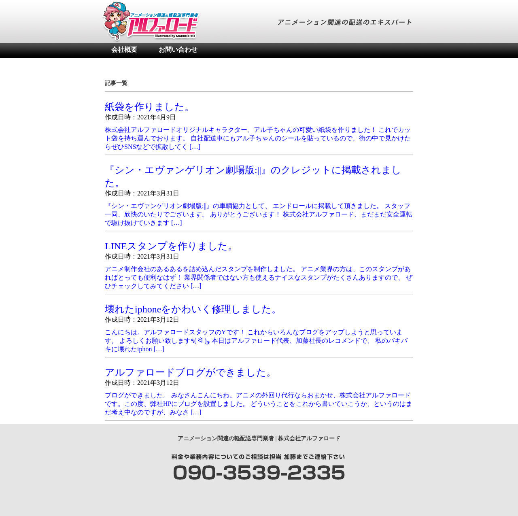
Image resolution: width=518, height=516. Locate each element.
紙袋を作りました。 (149, 107)
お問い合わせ (178, 49)
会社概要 (124, 49)
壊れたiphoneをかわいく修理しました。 (193, 309)
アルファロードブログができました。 (190, 372)
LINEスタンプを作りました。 (171, 246)
